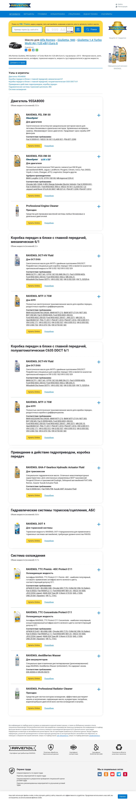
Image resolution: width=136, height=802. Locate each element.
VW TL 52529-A (82, 279)
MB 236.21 (70, 277)
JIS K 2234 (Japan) (34, 593)
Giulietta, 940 (66, 40)
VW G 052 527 (57, 322)
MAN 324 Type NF (50, 593)
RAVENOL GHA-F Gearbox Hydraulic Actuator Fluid (55, 467)
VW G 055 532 (83, 322)
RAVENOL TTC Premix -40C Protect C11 (49, 569)
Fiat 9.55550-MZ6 (77, 274)
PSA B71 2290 (70, 139)
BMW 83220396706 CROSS (37, 312)
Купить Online (34, 146)
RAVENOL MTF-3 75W (39, 295)
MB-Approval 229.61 (65, 178)
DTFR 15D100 (50, 178)
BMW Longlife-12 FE (34, 178)
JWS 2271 (70, 317)
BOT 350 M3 (31, 315)
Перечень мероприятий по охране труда (31, 776)
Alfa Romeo (47, 40)
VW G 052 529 (69, 279)
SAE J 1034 (77, 593)
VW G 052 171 (32, 322)
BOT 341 (42, 274)
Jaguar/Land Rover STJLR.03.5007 (41, 189)
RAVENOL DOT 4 (35, 523)
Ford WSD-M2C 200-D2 (36, 277)
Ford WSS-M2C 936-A (55, 277)
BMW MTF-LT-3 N (71, 312)
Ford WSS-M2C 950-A (51, 187)
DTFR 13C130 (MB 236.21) (57, 274)
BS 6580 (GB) (46, 588)
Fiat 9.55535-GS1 (33, 187)
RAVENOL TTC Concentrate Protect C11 (49, 612)
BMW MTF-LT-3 (56, 312)
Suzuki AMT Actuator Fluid (65, 489)
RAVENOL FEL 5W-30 (38, 114)
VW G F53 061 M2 (58, 325)
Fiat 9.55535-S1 (32, 139)
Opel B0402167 (32, 320)
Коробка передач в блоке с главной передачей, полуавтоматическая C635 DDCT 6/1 (43, 82)
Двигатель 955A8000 (17, 77)
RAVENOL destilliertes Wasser (43, 655)
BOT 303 (83, 312)
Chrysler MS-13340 (34, 184)
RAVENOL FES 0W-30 (38, 156)
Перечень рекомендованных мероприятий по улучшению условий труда (41, 784)
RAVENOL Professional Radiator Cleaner (49, 688)
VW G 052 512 (45, 322)
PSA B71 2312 (85, 189)
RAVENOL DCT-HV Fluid (39, 255)
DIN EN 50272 (43, 672)
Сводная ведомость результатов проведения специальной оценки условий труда (41, 779)
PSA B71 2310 (58, 320)
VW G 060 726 (32, 325)
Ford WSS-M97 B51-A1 (62, 591)
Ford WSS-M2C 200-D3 (35, 317)
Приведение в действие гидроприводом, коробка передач (33, 84)
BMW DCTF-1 (32, 274)
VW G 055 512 (70, 322)
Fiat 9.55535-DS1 (84, 184)
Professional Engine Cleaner (42, 205)
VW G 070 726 (45, 325)
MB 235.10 (80, 317)
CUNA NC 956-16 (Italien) (79, 588)
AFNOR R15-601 (33, 588)
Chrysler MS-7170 (60, 588)
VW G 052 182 (57, 279)
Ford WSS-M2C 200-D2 (63, 315)
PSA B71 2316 (70, 320)
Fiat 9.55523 (31, 591)
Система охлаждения (17, 89)
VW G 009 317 (83, 320)
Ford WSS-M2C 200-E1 (55, 317)
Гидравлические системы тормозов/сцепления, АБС (30, 87)
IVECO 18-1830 (79, 591)
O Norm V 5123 (65, 593)
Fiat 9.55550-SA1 (33, 489)
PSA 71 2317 (45, 320)
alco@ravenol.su (94, 735)
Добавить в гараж (17, 63)
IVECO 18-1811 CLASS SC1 (51, 139)
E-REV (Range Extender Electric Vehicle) (59, 184)
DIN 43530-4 (31, 672)
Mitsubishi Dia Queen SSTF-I (38, 279)
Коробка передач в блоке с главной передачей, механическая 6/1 (36, 79)
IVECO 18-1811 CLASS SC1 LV (73, 187)
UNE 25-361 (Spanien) (35, 596)
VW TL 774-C (51, 596)
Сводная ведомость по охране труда (30, 773)
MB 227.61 (61, 189)
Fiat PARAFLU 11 (45, 591)
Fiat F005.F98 (47, 489)
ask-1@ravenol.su (62, 735)
